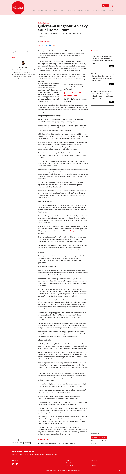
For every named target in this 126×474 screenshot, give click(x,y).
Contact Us (94, 460)
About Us (68, 460)
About (93, 10)
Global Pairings (53, 10)
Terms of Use (69, 465)
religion (14, 442)
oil (24, 440)
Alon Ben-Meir (45, 42)
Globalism (62, 10)
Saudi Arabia (19, 442)
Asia (46, 10)
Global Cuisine (71, 10)
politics (28, 440)
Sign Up (105, 6)
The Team (93, 465)
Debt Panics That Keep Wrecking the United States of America (56, 443)
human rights (15, 440)
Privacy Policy (69, 463)
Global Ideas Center (107, 10)
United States (27, 442)
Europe (35, 10)
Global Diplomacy (44, 23)
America (40, 10)
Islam (21, 440)
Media (98, 10)
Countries (80, 10)
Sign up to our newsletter (98, 463)
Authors (87, 10)
